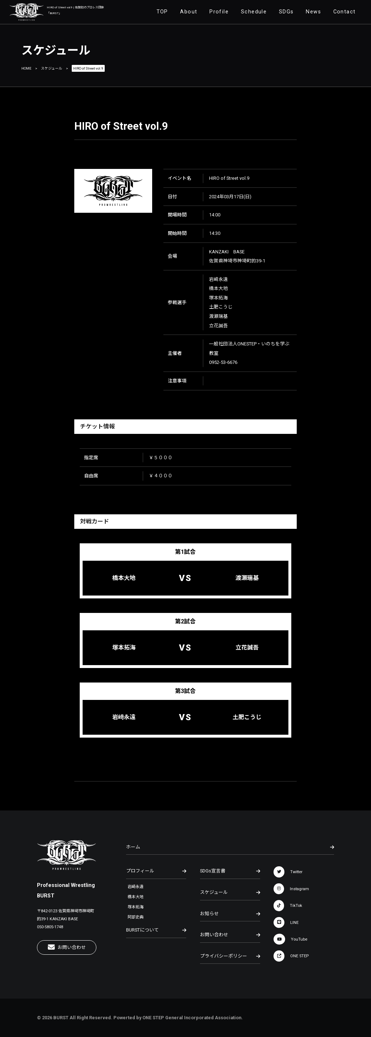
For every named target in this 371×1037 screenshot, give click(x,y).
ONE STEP (291, 955)
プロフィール (156, 871)
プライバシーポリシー (230, 956)
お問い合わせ (67, 947)
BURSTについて (156, 930)
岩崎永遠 (135, 886)
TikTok (288, 905)
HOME (26, 68)
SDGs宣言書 (230, 871)
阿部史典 (135, 917)
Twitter (288, 871)
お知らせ (230, 914)
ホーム (230, 847)
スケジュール (51, 68)
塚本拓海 (135, 907)
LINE (286, 922)
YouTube (290, 939)
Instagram (291, 888)
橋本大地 (135, 897)
